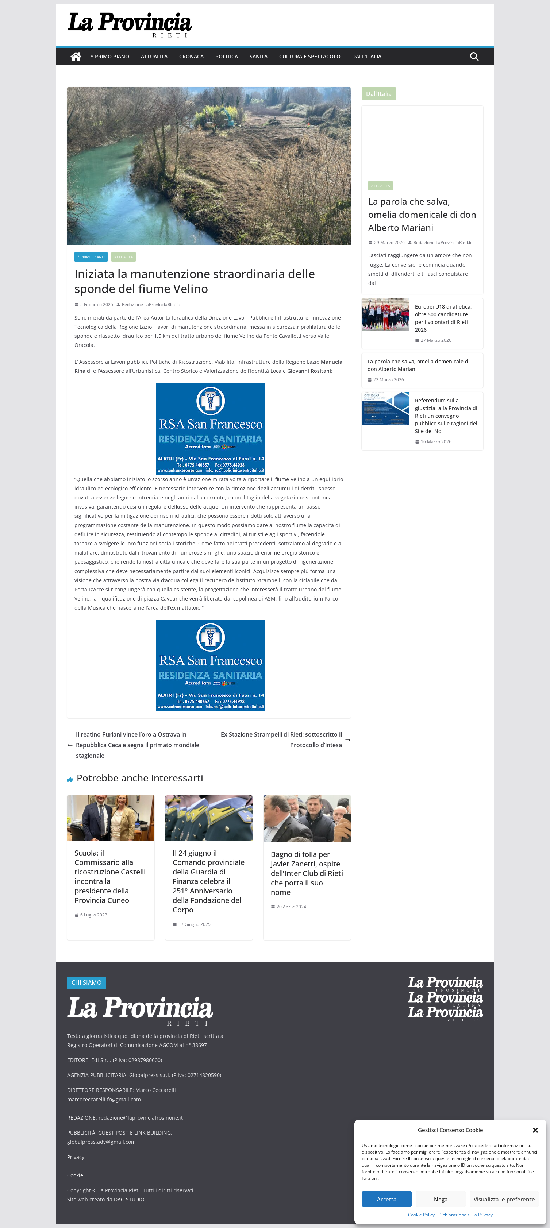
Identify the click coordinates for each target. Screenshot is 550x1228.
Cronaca (191, 56)
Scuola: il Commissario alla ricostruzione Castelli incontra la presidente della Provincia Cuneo (110, 876)
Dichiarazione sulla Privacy (465, 1215)
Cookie (75, 1175)
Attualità (154, 56)
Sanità (259, 56)
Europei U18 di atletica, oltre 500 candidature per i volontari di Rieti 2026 (443, 318)
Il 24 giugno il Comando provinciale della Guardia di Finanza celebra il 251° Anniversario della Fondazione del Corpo (209, 881)
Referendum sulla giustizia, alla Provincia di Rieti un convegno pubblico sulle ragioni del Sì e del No (446, 416)
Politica (226, 56)
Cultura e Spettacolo (310, 56)
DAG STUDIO (129, 1199)
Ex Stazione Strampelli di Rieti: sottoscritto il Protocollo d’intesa (286, 739)
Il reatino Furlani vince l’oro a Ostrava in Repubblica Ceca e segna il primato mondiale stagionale (133, 745)
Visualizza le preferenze (504, 1199)
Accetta (387, 1199)
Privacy (75, 1157)
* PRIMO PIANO (110, 56)
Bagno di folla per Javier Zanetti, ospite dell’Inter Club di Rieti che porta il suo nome (307, 873)
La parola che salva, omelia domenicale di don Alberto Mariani (422, 214)
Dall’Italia (366, 56)
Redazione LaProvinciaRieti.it (151, 304)
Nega (441, 1199)
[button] (535, 1130)
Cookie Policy (421, 1215)
